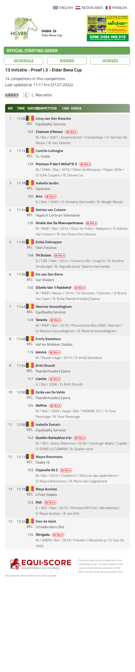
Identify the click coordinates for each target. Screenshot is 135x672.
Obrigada (50, 534)
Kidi (46, 502)
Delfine (49, 405)
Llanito (49, 378)
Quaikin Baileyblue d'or (61, 437)
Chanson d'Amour (57, 131)
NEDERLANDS (92, 7)
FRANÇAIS (119, 7)
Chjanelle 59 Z (54, 470)
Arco (47, 196)
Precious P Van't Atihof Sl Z (64, 164)
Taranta (49, 320)
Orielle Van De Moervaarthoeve (67, 223)
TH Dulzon (51, 255)
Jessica (49, 352)
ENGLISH (66, 7)
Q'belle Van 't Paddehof (61, 287)
